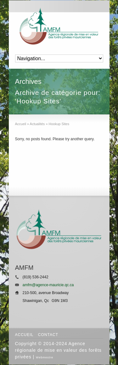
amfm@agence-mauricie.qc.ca (48, 285)
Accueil (24, 335)
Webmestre (44, 357)
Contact (48, 335)
